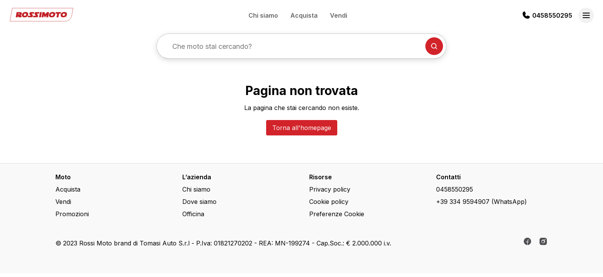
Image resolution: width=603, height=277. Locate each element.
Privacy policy (329, 189)
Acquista (304, 15)
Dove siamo (199, 201)
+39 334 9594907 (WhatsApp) (481, 201)
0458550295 (552, 15)
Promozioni (72, 214)
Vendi (338, 15)
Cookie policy (328, 201)
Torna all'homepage (301, 128)
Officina (193, 214)
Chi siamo (263, 15)
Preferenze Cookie (336, 214)
